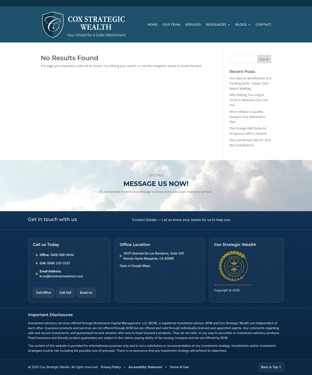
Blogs (241, 24)
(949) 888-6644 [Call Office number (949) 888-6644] (62, 255)
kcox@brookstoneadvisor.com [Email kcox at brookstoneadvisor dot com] (61, 276)
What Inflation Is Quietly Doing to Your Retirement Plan (247, 117)
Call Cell (65, 292)
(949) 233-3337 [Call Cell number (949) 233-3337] (58, 263)
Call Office (43, 292)
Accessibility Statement (145, 367)
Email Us (86, 292)
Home (152, 24)
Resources (216, 24)
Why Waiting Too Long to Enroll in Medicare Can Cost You (249, 100)
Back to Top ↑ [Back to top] (271, 367)
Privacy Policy (111, 367)
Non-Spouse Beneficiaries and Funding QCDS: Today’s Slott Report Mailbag (250, 83)
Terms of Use (179, 367)
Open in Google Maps (135, 265)
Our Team (171, 24)
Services (193, 24)
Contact (263, 24)
